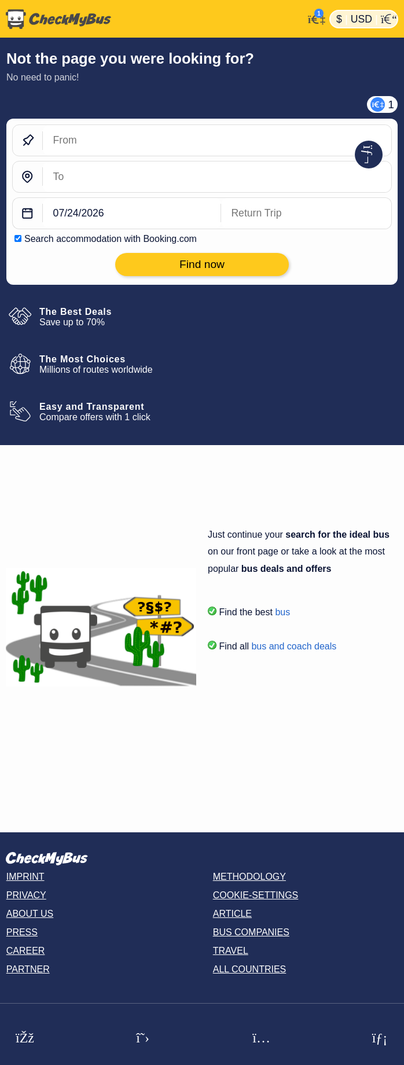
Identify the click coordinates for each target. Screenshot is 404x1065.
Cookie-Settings (256, 895)
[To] (217, 176)
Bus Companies (251, 932)
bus (282, 612)
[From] (217, 140)
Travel (230, 951)
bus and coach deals (293, 646)
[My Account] (313, 18)
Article (232, 914)
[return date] (306, 213)
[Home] (151, 19)
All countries (250, 969)
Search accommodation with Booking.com (110, 239)
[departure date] (132, 213)
